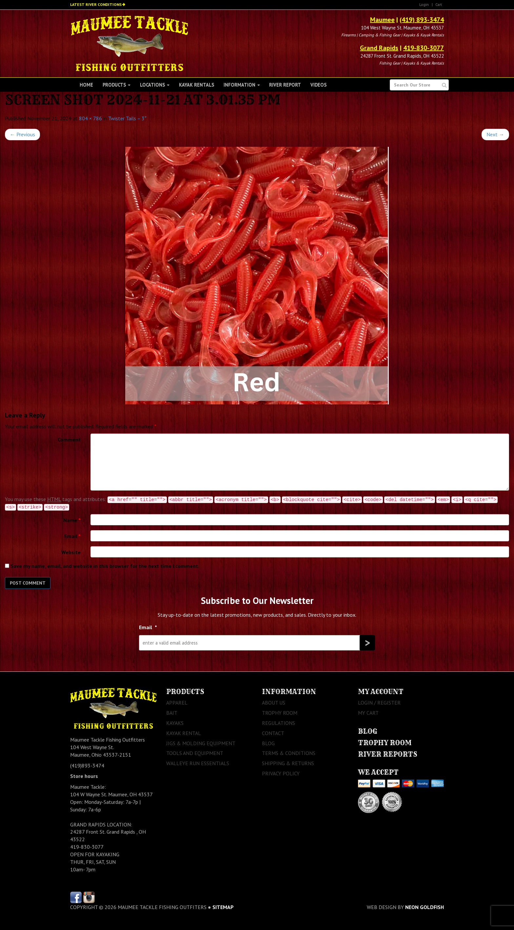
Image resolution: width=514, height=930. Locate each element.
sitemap (223, 907)
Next (495, 134)
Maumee (382, 19)
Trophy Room (279, 712)
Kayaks (175, 723)
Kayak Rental (183, 733)
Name (72, 520)
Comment (69, 439)
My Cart (368, 712)
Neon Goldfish (424, 907)
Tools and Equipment (194, 753)
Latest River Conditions (96, 4)
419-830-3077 (423, 48)
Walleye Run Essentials (197, 763)
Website (71, 552)
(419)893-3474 (87, 765)
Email (72, 536)
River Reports (387, 754)
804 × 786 (90, 118)
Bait (171, 712)
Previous (22, 134)
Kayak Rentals (196, 85)
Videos (318, 85)
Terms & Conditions (288, 753)
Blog (268, 743)
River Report (285, 85)
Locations (154, 85)
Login (424, 4)
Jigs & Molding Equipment (200, 743)
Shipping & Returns (288, 763)
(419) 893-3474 (422, 19)
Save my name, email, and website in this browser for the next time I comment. (104, 566)
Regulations (278, 723)
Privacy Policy (281, 773)
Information (242, 85)
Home (86, 85)
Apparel (177, 702)
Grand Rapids (379, 48)
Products (116, 85)
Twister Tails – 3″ (127, 118)
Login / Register (379, 702)
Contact (273, 733)
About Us (273, 702)
